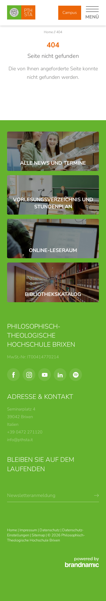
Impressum (29, 530)
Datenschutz (50, 530)
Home (49, 32)
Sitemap (39, 535)
